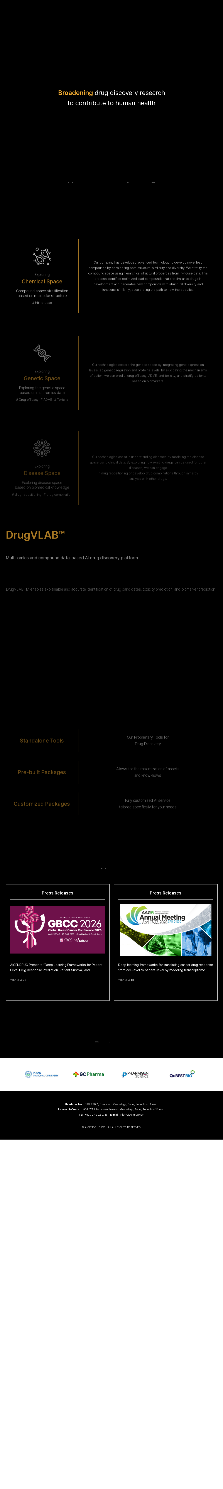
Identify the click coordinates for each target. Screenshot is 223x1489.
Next (215, 1074)
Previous (7, 1074)
